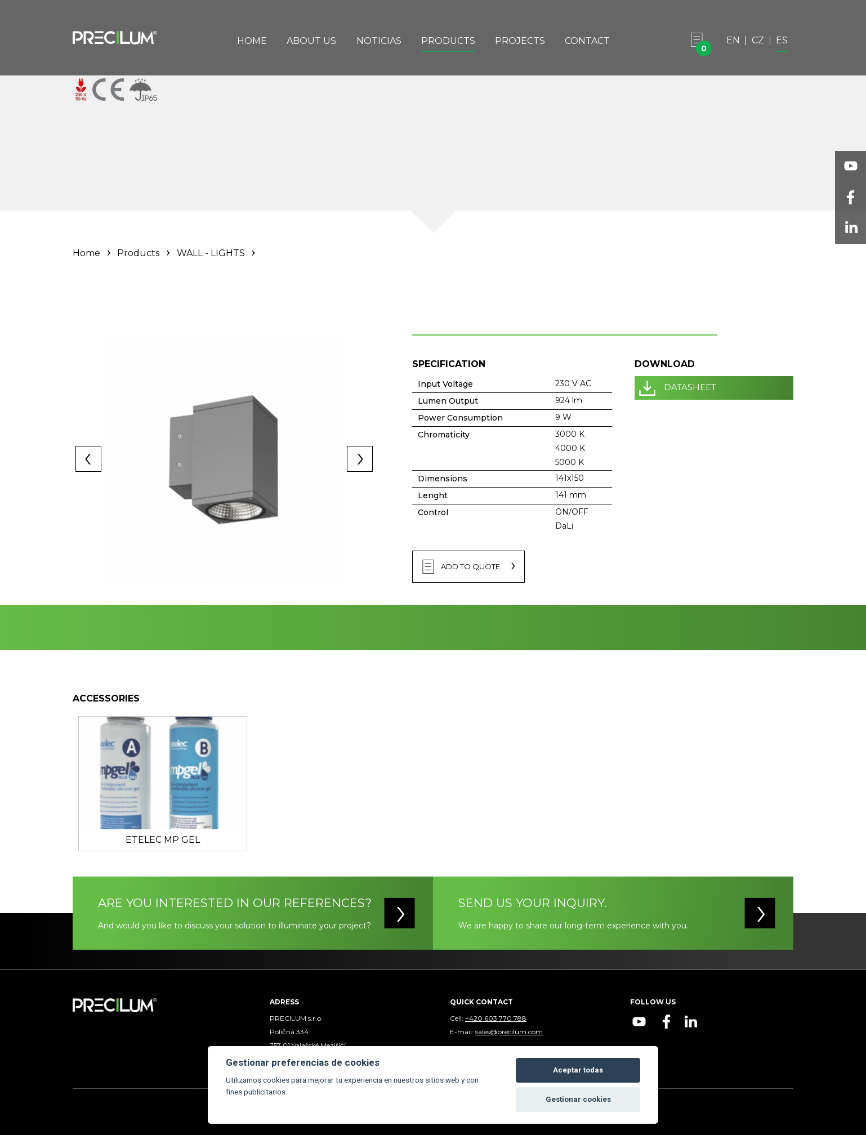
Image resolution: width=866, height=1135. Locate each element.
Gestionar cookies (578, 1099)
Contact (587, 41)
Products (448, 41)
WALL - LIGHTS (211, 253)
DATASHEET (690, 387)
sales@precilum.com (509, 1031)
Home (252, 41)
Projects (520, 41)
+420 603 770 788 (495, 1018)
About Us (311, 41)
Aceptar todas (578, 1070)
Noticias (378, 41)
